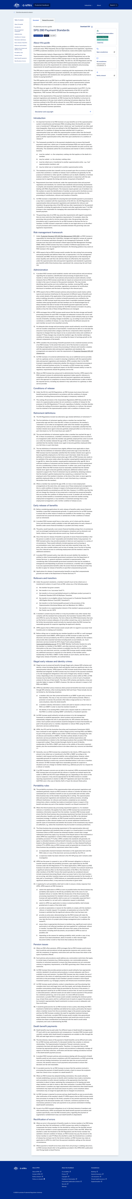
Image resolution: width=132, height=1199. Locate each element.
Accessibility (65, 1171)
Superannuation (101, 64)
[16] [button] (91, 620)
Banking (93, 1171)
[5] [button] (50, 176)
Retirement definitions (20, 39)
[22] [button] (44, 921)
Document (36, 20)
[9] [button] (84, 396)
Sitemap (64, 1186)
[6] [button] (83, 179)
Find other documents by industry (24, 12)
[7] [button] (86, 207)
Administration (18, 34)
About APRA (35, 1171)
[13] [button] (75, 573)
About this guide (19, 24)
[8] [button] (42, 334)
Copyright (64, 1176)
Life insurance (95, 1176)
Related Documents (47, 20)
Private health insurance (98, 1179)
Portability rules (19, 52)
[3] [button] (49, 126)
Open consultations (102, 52)
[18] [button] (87, 804)
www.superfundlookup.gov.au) (47, 644)
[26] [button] (53, 1135)
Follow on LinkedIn (37, 1179)
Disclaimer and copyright (44, 112)
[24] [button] (72, 1072)
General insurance (96, 1174)
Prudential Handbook (42, 5)
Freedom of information (68, 1179)
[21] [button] (61, 865)
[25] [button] (64, 1096)
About (99, 5)
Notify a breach (101, 75)
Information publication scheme (71, 1181)
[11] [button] (90, 416)
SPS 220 (76, 236)
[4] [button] (42, 138)
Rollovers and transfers (21, 45)
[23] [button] (37, 1032)
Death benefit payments (21, 58)
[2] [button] (52, 76)
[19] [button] (51, 838)
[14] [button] (63, 590)
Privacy (64, 1174)
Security (64, 1184)
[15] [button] (68, 600)
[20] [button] (43, 845)
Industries (88, 5)
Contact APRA (36, 1174)
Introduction (18, 27)
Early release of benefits (21, 42)
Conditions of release (20, 37)
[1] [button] (76, 66)
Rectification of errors (20, 61)
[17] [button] (37, 748)
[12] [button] (70, 430)
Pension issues (18, 55)
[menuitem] (89, 5)
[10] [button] (59, 404)
